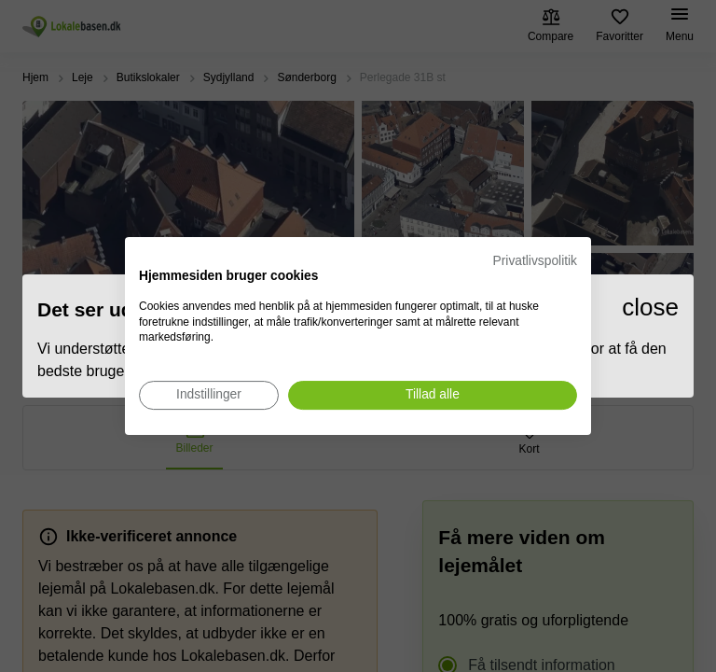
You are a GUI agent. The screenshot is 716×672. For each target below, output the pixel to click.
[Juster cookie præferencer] (209, 395)
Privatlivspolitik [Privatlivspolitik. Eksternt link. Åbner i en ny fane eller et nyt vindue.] (535, 261)
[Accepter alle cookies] (432, 395)
